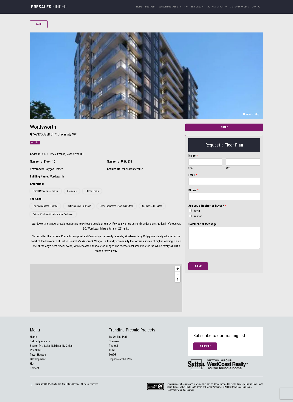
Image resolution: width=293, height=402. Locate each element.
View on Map (251, 114)
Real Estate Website (70, 384)
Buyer (196, 211)
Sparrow (114, 341)
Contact (257, 6)
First (190, 167)
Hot (32, 363)
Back (38, 24)
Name (193, 155)
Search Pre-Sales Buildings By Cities (51, 346)
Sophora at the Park (120, 359)
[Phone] (224, 196)
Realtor (197, 216)
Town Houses (38, 354)
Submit (198, 266)
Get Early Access (239, 6)
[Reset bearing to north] (177, 279)
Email (192, 175)
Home (139, 6)
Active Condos (215, 6)
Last (228, 167)
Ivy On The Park (118, 337)
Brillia (112, 350)
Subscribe (205, 346)
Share (224, 127)
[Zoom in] (177, 268)
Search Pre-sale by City (172, 6)
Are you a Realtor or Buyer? (207, 206)
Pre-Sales (150, 6)
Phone (193, 190)
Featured (196, 6)
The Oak (113, 346)
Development (38, 359)
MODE (112, 354)
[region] (106, 288)
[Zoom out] (177, 274)
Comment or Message (202, 224)
